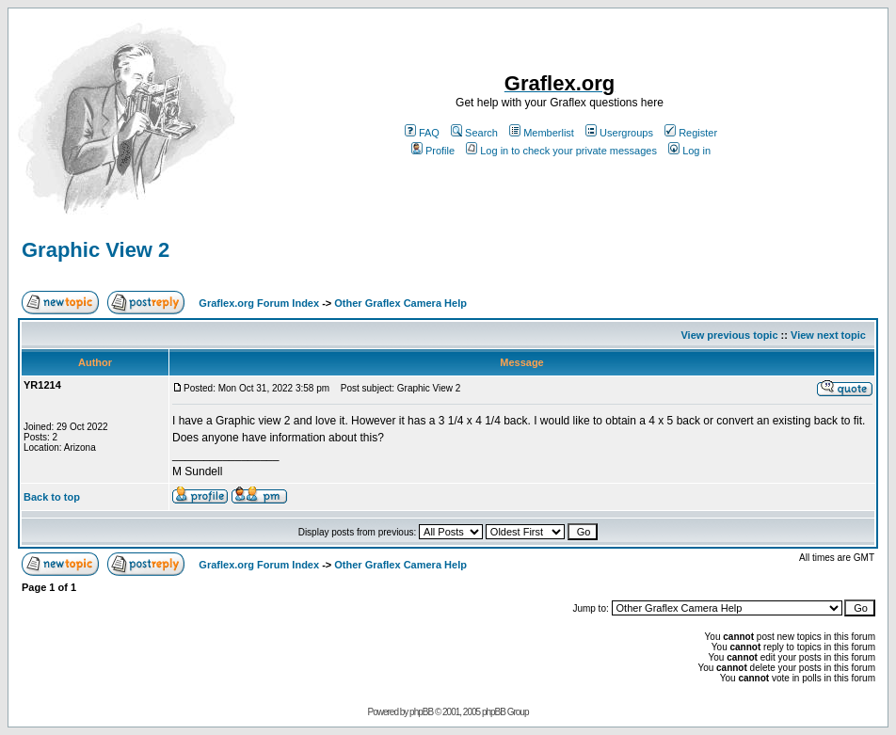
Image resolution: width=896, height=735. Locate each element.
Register (690, 132)
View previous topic (728, 335)
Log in (689, 150)
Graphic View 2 (95, 250)
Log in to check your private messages (561, 150)
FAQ (422, 132)
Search (474, 132)
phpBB (421, 712)
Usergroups (619, 132)
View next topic (828, 335)
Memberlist (541, 132)
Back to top (52, 497)
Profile (433, 150)
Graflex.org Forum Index (259, 303)
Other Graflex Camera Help (400, 303)
